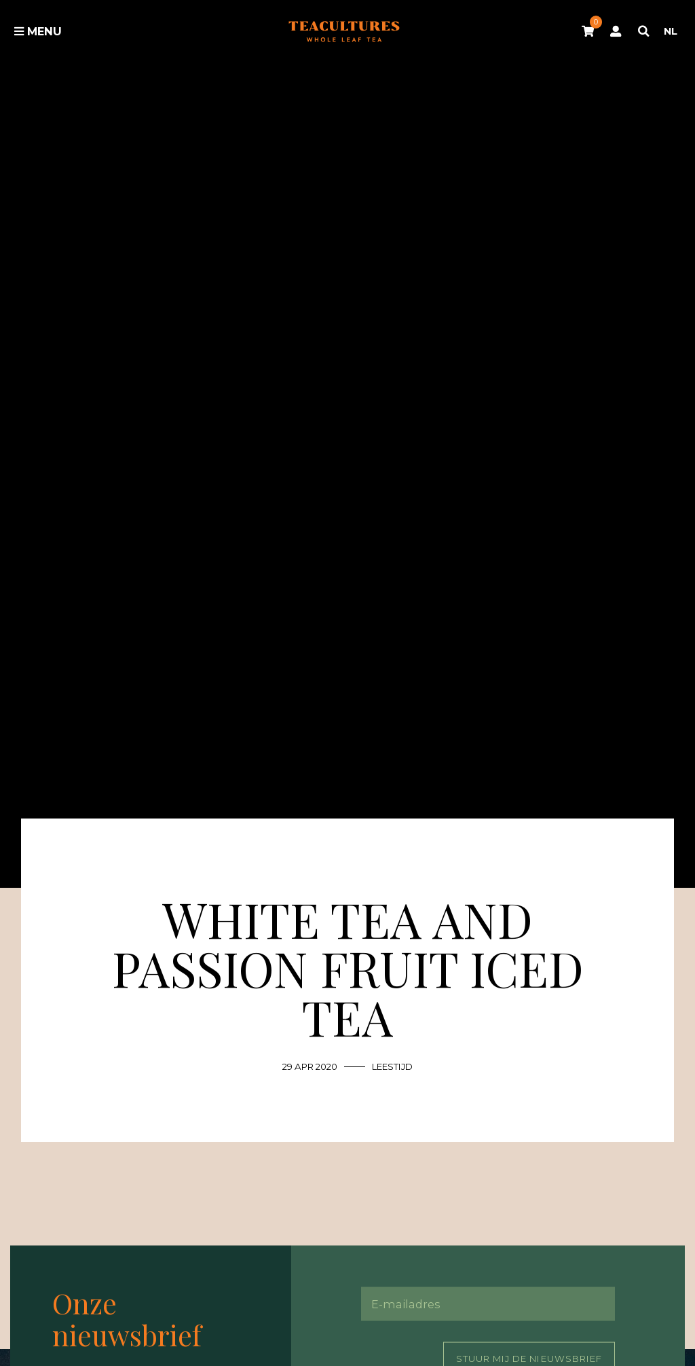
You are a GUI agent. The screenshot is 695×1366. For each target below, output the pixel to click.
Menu (38, 31)
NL (670, 31)
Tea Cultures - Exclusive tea (344, 31)
